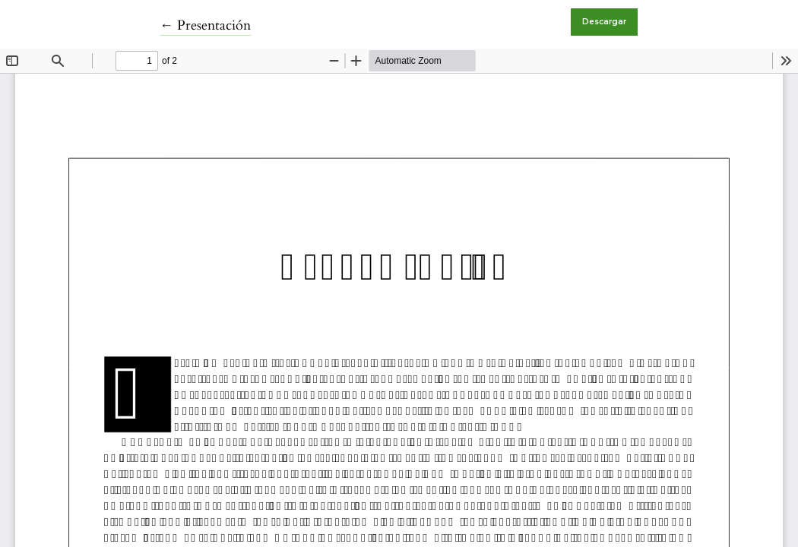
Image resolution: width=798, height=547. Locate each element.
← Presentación (205, 25)
